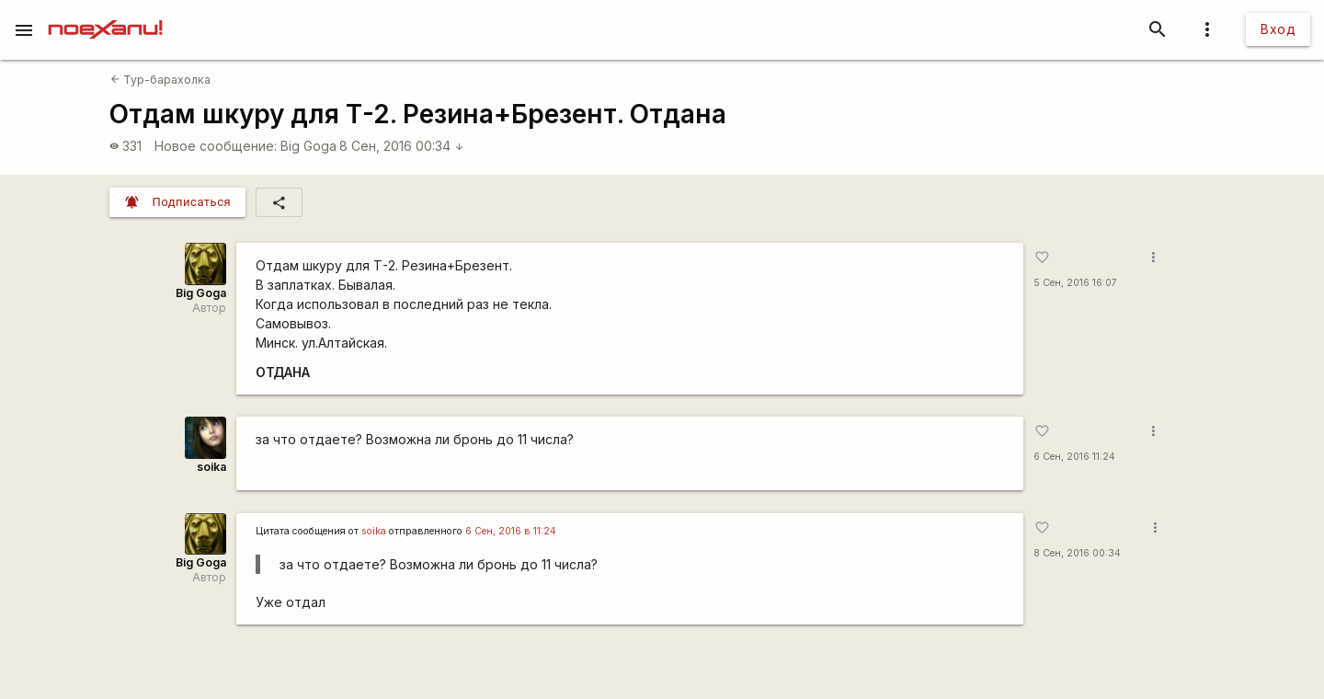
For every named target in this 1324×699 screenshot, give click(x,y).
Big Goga (308, 146)
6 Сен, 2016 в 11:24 (510, 531)
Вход (1278, 29)
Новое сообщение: (215, 146)
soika (211, 467)
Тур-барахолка (160, 79)
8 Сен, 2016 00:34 (401, 146)
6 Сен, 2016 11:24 (1074, 457)
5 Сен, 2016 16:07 (1075, 283)
